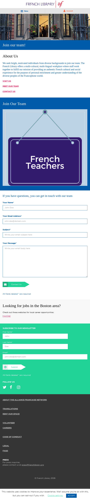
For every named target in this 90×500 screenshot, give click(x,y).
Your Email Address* (12, 216)
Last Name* (8, 342)
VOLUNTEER (9, 423)
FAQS (5, 451)
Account (68, 11)
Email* (5, 352)
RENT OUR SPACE (11, 414)
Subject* (7, 230)
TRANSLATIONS (10, 409)
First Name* (8, 332)
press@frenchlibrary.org (33, 465)
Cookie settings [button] (55, 495)
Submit (10, 367)
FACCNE (7, 316)
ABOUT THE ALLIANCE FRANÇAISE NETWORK (25, 400)
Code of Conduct (12, 437)
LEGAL (6, 446)
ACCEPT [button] (71, 495)
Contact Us (9, 91)
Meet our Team (11, 86)
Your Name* (8, 202)
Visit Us (7, 81)
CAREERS (7, 428)
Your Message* (9, 243)
